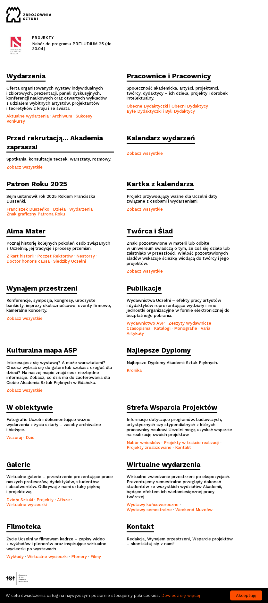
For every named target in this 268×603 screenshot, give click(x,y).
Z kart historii (20, 256)
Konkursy (15, 121)
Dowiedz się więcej (180, 595)
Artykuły (135, 333)
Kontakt (183, 447)
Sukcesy (84, 116)
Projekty (45, 499)
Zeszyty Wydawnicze (189, 323)
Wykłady (15, 556)
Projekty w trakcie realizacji (191, 442)
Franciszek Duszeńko (27, 209)
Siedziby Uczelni (69, 261)
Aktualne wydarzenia (27, 116)
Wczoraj (14, 437)
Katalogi (162, 328)
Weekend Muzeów (194, 509)
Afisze (63, 499)
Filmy (95, 556)
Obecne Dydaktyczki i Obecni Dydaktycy (167, 106)
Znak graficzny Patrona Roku (35, 214)
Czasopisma (138, 328)
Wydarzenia (81, 209)
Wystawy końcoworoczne (153, 504)
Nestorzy (85, 256)
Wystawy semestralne (149, 509)
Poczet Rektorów (55, 256)
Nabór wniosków (143, 442)
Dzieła (59, 209)
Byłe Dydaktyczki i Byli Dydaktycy (161, 111)
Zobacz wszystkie (24, 167)
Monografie (185, 328)
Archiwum (62, 116)
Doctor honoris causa (28, 261)
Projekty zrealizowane (149, 447)
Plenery (79, 556)
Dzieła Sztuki (19, 499)
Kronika (134, 370)
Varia (205, 328)
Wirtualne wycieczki (26, 504)
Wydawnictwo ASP (146, 323)
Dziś (30, 437)
